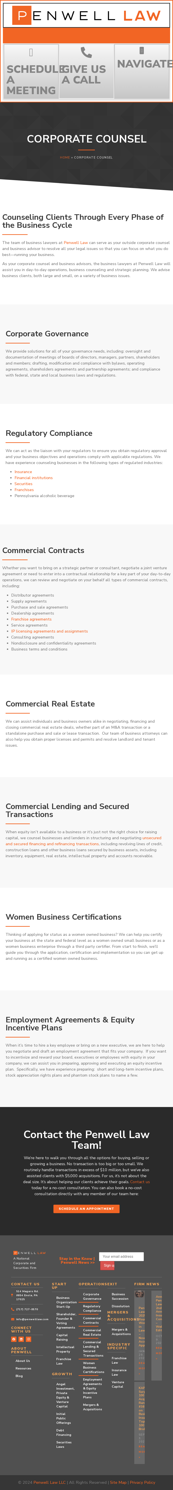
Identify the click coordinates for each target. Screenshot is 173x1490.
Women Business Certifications (91, 1367)
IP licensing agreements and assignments (49, 631)
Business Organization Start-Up (63, 1302)
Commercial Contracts (91, 1320)
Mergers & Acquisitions (91, 1407)
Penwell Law (76, 242)
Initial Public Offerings (63, 1418)
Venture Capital (118, 1384)
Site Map (118, 1482)
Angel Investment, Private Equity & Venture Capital (63, 1395)
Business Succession (118, 1296)
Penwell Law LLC (49, 1482)
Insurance (23, 471)
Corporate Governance (91, 1296)
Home (65, 158)
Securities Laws (63, 1444)
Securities (23, 483)
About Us (23, 1361)
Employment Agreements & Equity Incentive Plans (91, 1388)
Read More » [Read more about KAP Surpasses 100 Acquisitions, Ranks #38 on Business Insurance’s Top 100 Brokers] (143, 1452)
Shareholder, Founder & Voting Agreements (63, 1321)
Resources (23, 1368)
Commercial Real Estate (91, 1332)
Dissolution (118, 1306)
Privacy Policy (142, 1482)
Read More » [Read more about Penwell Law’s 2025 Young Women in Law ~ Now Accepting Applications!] (143, 1368)
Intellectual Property (63, 1349)
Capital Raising (62, 1337)
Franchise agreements (31, 619)
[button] (142, 50)
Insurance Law (118, 1372)
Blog (19, 1376)
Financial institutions (33, 477)
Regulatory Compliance (91, 1308)
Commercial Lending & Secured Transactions (91, 1349)
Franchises (24, 489)
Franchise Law (63, 1361)
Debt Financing (63, 1432)
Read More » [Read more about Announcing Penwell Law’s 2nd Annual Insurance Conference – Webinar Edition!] (160, 1353)
